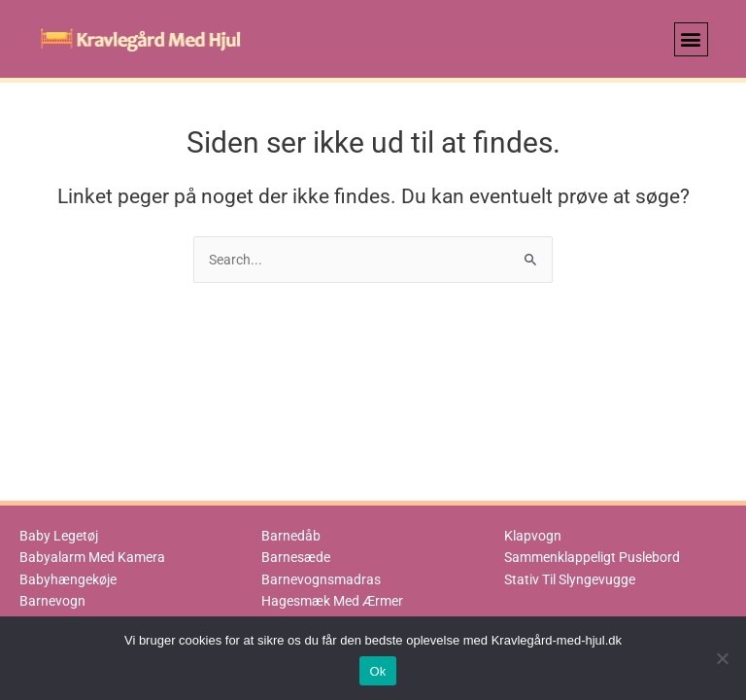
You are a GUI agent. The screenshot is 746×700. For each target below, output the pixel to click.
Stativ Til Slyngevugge (569, 579)
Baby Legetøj (58, 535)
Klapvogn (532, 535)
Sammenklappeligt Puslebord (592, 557)
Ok (377, 671)
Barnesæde (295, 557)
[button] (691, 39)
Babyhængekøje (68, 579)
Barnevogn (52, 601)
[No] (721, 658)
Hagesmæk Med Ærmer (332, 601)
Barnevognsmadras (321, 579)
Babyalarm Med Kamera (92, 557)
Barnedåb (291, 535)
